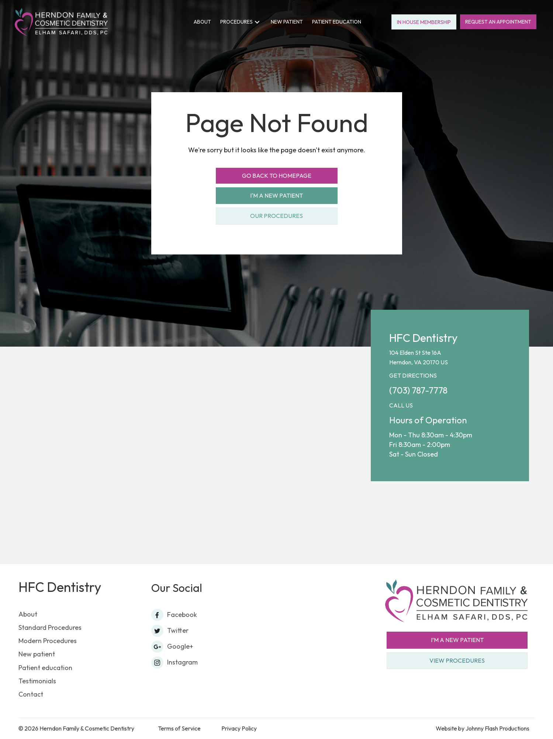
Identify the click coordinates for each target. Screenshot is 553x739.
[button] (257, 22)
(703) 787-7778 (418, 390)
